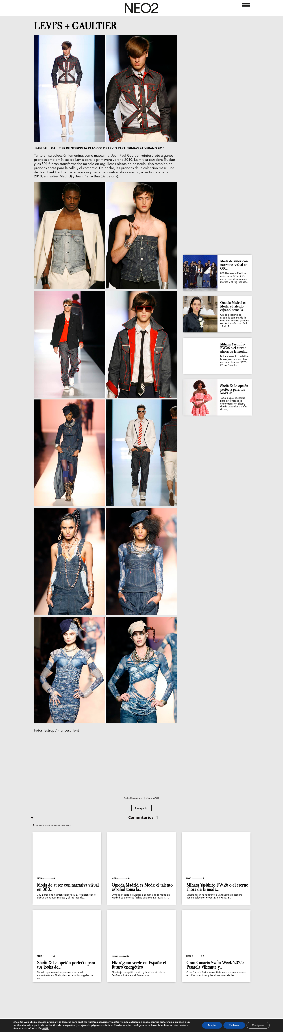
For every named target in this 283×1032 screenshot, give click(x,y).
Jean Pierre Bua (87, 176)
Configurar (258, 1025)
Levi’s (79, 160)
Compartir (141, 808)
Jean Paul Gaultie (125, 156)
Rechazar (234, 1025)
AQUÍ (45, 1028)
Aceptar (212, 1025)
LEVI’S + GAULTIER (75, 26)
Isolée (53, 176)
